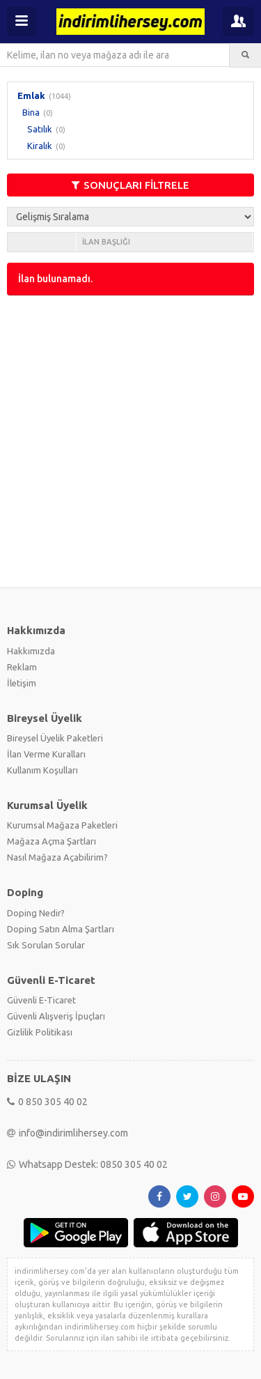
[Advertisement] (130, 440)
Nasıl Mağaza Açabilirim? (57, 857)
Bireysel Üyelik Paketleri (55, 738)
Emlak (31, 95)
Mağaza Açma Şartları (51, 841)
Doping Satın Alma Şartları (60, 929)
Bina (31, 112)
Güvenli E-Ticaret (41, 1000)
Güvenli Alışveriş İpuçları (56, 1016)
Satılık (39, 129)
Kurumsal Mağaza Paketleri (62, 825)
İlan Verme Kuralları (46, 754)
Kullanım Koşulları (42, 770)
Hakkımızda (31, 651)
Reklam (22, 667)
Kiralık (39, 146)
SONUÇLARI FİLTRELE (130, 185)
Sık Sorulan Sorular (46, 945)
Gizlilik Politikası (39, 1032)
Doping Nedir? (36, 913)
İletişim (21, 683)
